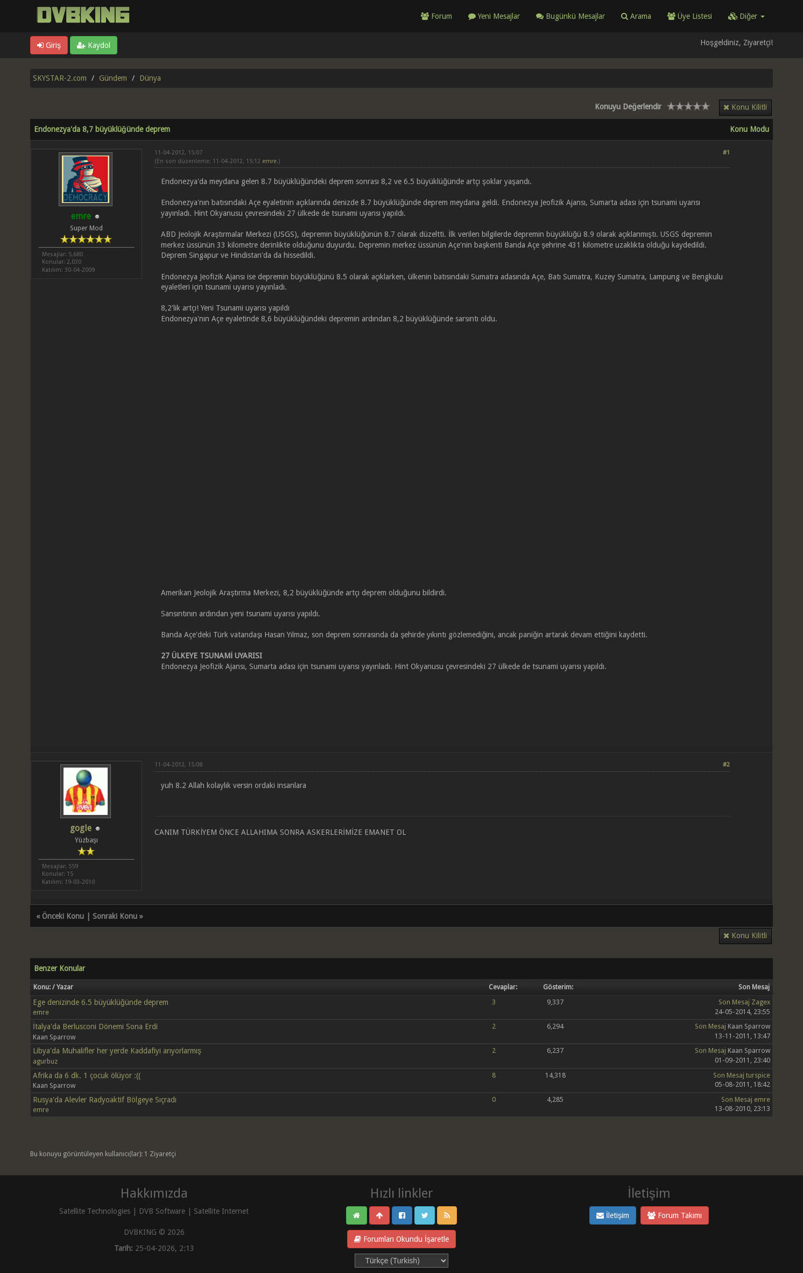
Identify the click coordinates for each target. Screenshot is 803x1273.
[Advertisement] (442, 702)
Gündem (113, 78)
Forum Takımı (674, 1215)
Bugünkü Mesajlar (570, 16)
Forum (436, 16)
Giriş (49, 45)
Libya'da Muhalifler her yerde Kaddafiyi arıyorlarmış (117, 1050)
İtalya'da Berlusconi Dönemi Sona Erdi (95, 1026)
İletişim (612, 1215)
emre (269, 161)
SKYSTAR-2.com (60, 78)
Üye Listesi (689, 16)
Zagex (760, 1002)
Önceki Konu (63, 916)
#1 (726, 152)
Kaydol (93, 45)
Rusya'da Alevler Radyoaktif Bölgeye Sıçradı (105, 1099)
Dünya (150, 78)
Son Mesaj (734, 1002)
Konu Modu (749, 129)
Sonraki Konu (115, 916)
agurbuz (45, 1061)
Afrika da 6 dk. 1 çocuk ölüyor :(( (86, 1075)
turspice (758, 1075)
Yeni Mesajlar (494, 16)
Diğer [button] (746, 16)
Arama (636, 16)
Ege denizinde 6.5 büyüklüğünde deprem (100, 1002)
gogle (80, 828)
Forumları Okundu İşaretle (401, 1239)
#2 (726, 764)
